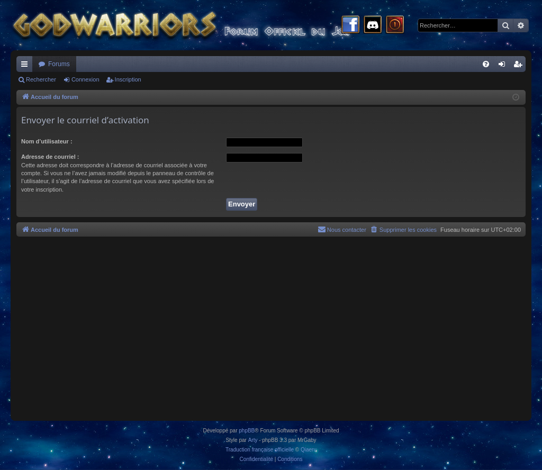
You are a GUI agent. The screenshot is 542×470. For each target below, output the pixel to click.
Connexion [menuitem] (504, 66)
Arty (253, 440)
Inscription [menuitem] (520, 66)
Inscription (128, 79)
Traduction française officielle (259, 450)
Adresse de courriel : (50, 156)
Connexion (85, 79)
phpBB (247, 430)
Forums (59, 64)
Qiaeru (309, 450)
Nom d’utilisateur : (47, 141)
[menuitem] (486, 64)
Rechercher (41, 79)
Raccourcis (26, 66)
